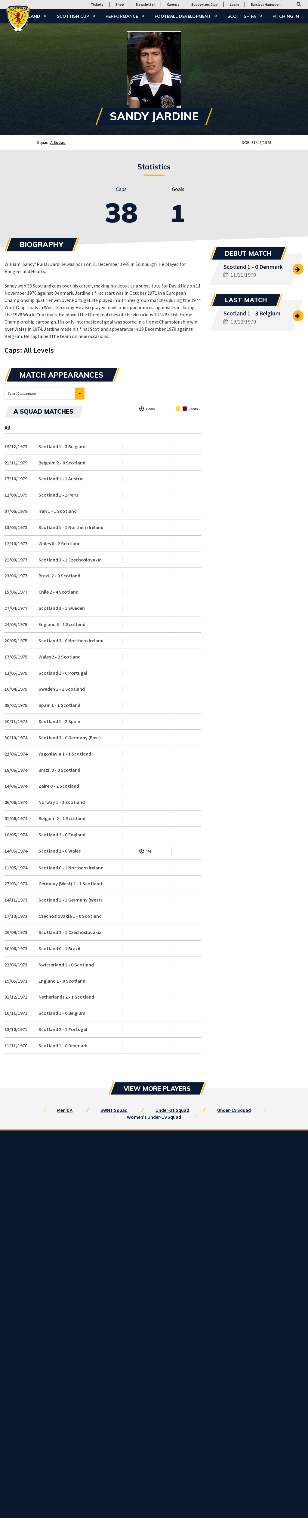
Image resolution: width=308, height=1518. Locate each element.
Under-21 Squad (172, 1110)
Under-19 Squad (234, 1110)
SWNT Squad (114, 1110)
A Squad (58, 142)
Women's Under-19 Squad (154, 1117)
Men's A (64, 1110)
